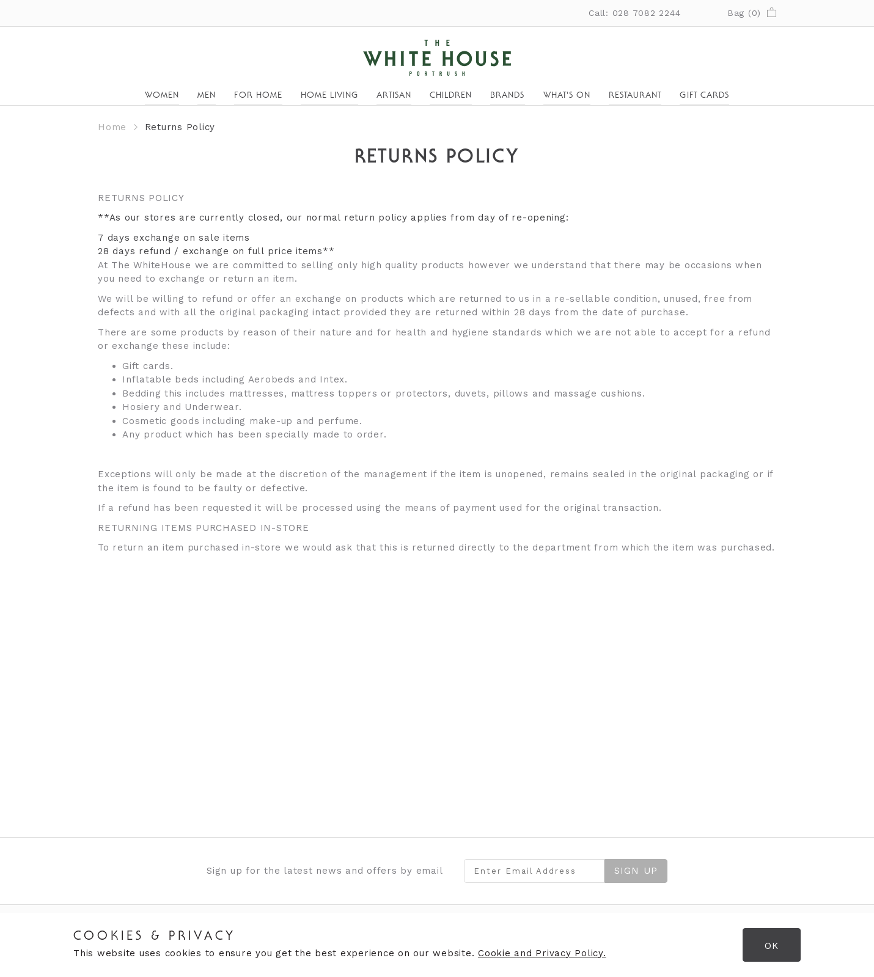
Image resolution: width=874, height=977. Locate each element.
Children (451, 96)
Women (162, 96)
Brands (507, 96)
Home (112, 127)
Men (206, 96)
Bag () (751, 13)
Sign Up (636, 870)
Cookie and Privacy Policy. (542, 953)
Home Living (330, 96)
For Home (258, 96)
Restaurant (635, 96)
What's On (566, 96)
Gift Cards (704, 96)
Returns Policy (180, 127)
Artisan (393, 96)
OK (772, 945)
